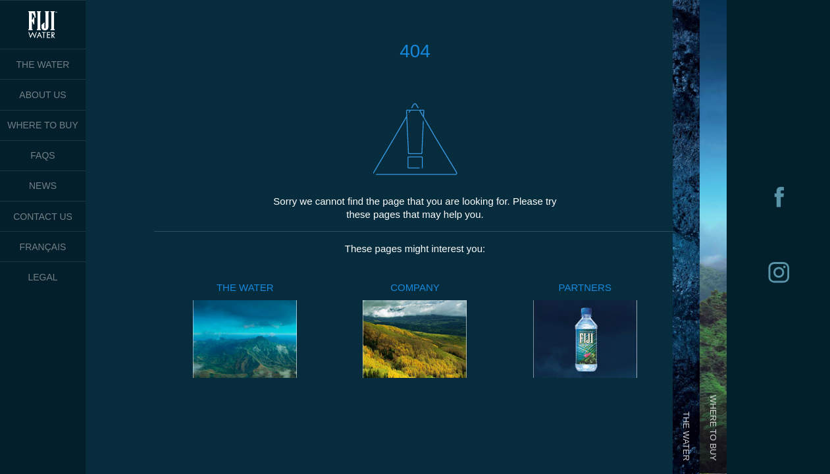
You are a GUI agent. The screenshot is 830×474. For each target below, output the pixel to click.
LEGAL (42, 277)
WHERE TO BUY (42, 125)
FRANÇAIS (43, 247)
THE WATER (245, 287)
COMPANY (415, 287)
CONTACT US (42, 216)
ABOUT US (42, 95)
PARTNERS (585, 287)
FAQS (42, 155)
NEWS (43, 185)
